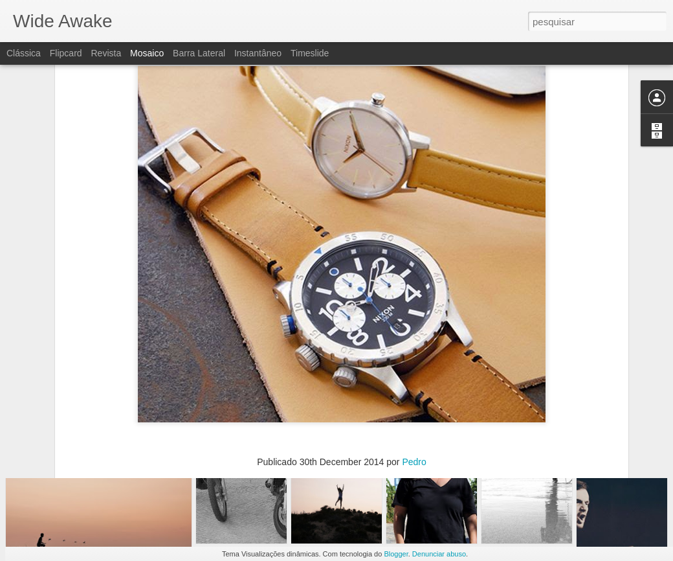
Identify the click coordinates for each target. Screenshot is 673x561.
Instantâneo (257, 53)
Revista (106, 53)
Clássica (23, 53)
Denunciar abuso (439, 554)
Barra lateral (199, 53)
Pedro (414, 372)
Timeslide (310, 53)
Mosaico (147, 53)
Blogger (396, 554)
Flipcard (66, 53)
